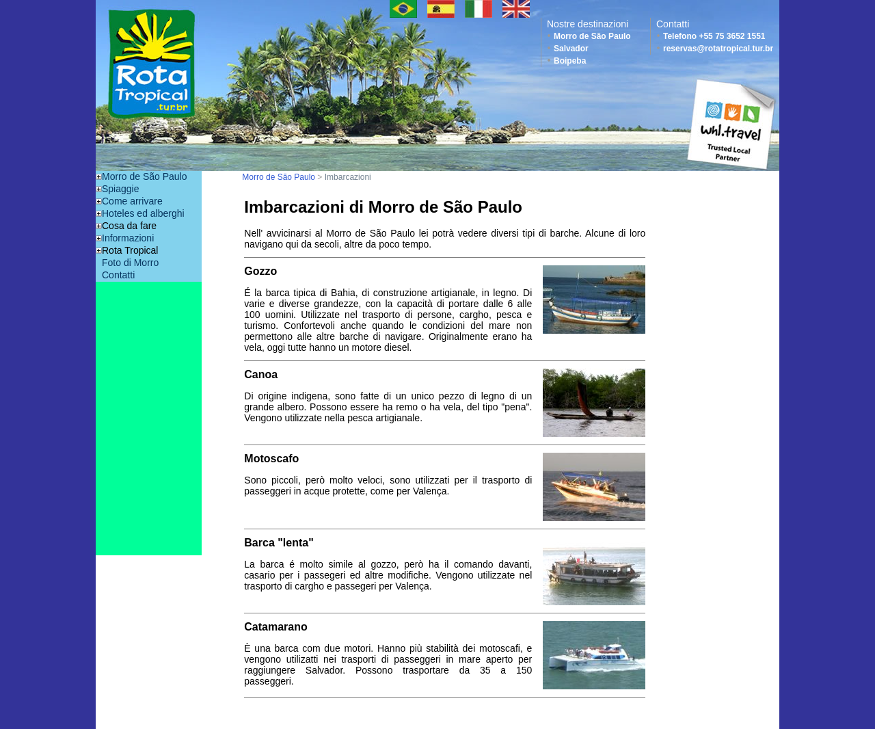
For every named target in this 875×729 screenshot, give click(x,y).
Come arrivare (132, 201)
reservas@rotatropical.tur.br (718, 48)
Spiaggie (120, 188)
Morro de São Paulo (592, 36)
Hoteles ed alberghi (143, 213)
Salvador (571, 48)
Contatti (118, 274)
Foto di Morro (130, 262)
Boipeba (570, 61)
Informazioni (128, 238)
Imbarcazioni (348, 177)
